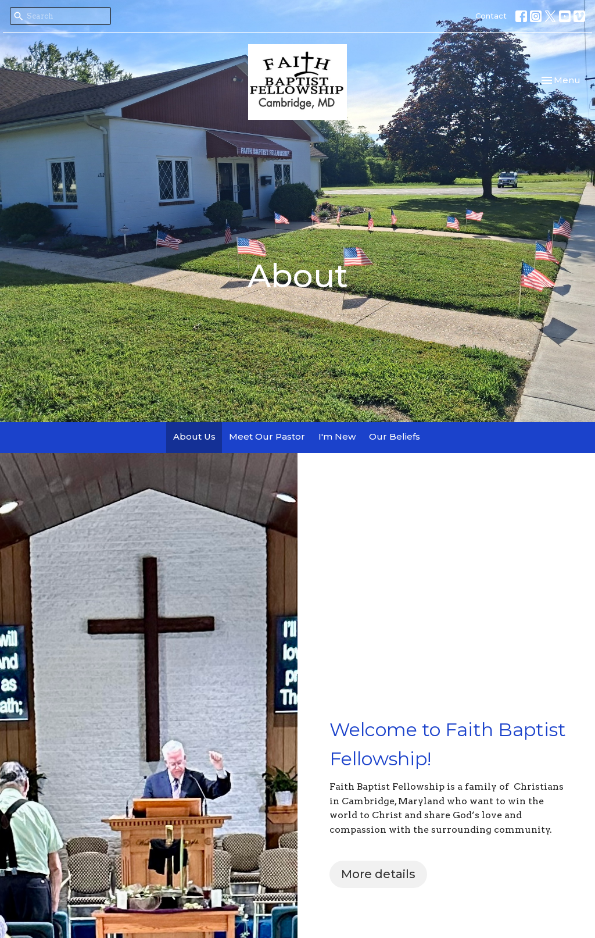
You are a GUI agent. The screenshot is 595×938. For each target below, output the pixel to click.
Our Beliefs (394, 436)
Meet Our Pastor (267, 436)
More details (378, 874)
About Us (194, 436)
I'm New (337, 436)
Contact (491, 15)
